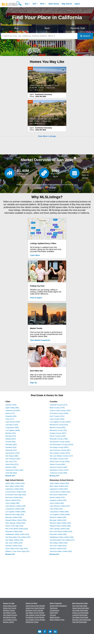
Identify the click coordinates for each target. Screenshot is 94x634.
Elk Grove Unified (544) (58, 495)
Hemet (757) (10, 413)
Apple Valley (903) (12, 408)
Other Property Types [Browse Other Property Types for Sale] (57, 620)
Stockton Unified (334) (58, 548)
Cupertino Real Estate (79, 615)
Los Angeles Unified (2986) (15, 512)
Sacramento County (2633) (60, 442)
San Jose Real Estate (79, 606)
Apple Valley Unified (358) (15, 483)
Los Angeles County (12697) (60, 422)
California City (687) (12, 410)
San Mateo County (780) (59, 459)
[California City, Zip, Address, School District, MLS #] (39, 36)
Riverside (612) (11, 450)
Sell (34, 4)
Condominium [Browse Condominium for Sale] (54, 610)
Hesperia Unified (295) (58, 500)
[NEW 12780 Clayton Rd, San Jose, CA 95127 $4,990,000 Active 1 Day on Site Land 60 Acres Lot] (47, 80)
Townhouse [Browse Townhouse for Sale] (54, 608)
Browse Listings (8, 622)
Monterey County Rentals (34, 610)
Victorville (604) (11, 473)
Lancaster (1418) (11, 425)
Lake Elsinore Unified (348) (15, 506)
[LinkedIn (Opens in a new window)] (55, 633)
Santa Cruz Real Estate (80, 613)
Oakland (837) (10, 439)
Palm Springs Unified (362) (15, 523)
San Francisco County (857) (60, 450)
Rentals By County (32, 622)
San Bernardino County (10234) (61, 444)
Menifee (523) (10, 433)
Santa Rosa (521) (12, 464)
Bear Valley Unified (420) (14, 486)
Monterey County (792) (58, 430)
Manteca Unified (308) (58, 517)
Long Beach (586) (12, 427)
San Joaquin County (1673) (60, 453)
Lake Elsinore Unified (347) (60, 506)
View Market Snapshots (40, 340)
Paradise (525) (10, 447)
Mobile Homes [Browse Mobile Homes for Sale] (55, 617)
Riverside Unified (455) (13, 531)
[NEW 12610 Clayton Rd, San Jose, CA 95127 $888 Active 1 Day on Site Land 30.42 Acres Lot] (47, 113)
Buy (26, 4)
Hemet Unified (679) (12, 500)
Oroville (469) (10, 442)
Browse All (10, 476)
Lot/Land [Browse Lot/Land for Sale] (53, 615)
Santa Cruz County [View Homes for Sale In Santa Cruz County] (9, 608)
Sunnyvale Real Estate (80, 610)
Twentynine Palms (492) (14, 470)
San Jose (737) (11, 461)
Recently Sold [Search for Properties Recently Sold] (78, 28)
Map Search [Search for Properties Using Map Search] (67, 4)
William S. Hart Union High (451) (17, 551)
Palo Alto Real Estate (79, 622)
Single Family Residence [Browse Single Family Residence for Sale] (58, 606)
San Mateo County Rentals (35, 613)
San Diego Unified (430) (14, 540)
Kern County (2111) (57, 416)
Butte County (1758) (57, 408)
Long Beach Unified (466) (14, 509)
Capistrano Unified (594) (14, 489)
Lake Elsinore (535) (12, 422)
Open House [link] (53, 4)
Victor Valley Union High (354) (16, 548)
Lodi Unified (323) (56, 509)
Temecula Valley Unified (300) (61, 551)
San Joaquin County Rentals (35, 615)
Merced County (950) (57, 427)
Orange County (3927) (58, 433)
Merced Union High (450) (14, 514)
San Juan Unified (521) (58, 546)
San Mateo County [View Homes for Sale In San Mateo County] (9, 613)
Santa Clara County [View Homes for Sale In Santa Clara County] (10, 606)
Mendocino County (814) (59, 425)
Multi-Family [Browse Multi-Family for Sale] (54, 613)
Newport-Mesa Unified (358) (15, 520)
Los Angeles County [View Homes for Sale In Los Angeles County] (10, 620)
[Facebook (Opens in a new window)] (45, 633)
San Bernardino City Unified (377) (62, 540)
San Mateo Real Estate (80, 617)
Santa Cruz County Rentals (35, 608)
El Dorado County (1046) (59, 413)
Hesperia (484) (10, 416)
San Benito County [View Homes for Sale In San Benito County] (9, 617)
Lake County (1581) (57, 419)
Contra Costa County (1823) (60, 410)
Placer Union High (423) (14, 526)
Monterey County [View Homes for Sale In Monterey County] (9, 610)
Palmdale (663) (11, 444)
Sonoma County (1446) (58, 467)
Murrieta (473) (10, 436)
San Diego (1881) (12, 456)
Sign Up (33, 383)
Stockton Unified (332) (13, 546)
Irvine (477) (9, 419)
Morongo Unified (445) (13, 517)
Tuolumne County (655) (58, 473)
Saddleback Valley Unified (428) (17, 534)
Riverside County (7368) (59, 439)
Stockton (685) (10, 467)
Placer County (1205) (58, 436)
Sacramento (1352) (12, 453)
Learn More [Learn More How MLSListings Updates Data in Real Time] (35, 255)
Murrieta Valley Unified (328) (60, 523)
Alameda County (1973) (58, 405)
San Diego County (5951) (59, 447)
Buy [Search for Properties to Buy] (16, 28)
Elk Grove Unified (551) (14, 497)
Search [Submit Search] (85, 36)
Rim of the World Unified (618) (16, 529)
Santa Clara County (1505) (60, 461)
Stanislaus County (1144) (59, 470)
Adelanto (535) (10, 405)
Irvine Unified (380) (12, 503)
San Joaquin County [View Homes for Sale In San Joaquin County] (10, 615)
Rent (42, 4)
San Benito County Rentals (35, 617)
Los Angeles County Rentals (35, 620)
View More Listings (47, 136)
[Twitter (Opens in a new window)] (50, 633)
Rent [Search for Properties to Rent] (47, 28)
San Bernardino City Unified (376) (17, 537)
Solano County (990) (57, 464)
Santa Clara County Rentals (35, 606)
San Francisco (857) (12, 459)
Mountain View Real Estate (81, 620)
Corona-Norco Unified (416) (15, 492)
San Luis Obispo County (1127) (61, 456)
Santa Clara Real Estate (80, 608)
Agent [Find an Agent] (77, 4)
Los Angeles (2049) (12, 430)
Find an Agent (36, 298)
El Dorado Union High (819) (15, 495)
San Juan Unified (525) (14, 543)
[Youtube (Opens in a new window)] (40, 633)
